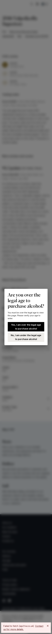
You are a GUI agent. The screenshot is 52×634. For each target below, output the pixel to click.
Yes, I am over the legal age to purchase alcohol (26, 326)
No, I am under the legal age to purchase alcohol (26, 337)
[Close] (48, 626)
